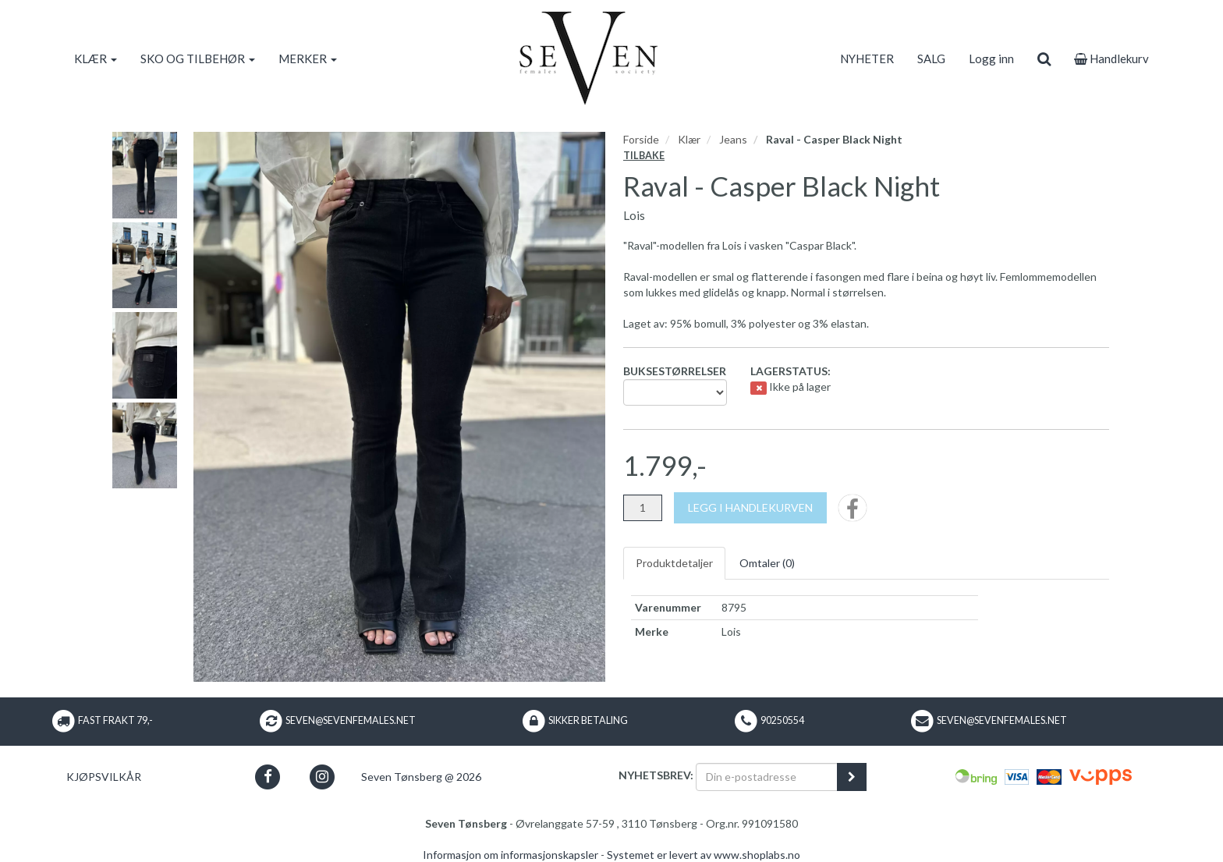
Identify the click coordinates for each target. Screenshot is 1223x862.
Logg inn (991, 58)
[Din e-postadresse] (767, 777)
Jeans (733, 139)
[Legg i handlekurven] (750, 507)
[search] (1044, 58)
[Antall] (642, 508)
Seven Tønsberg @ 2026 (421, 776)
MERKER (307, 58)
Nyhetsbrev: (656, 775)
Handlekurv (1111, 58)
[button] (268, 776)
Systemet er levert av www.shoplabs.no (703, 854)
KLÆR (95, 58)
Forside (641, 139)
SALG (931, 58)
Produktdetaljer (674, 562)
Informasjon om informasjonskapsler (510, 854)
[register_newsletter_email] (852, 777)
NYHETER (867, 58)
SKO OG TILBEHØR (197, 58)
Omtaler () (767, 562)
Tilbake (644, 155)
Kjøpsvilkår (103, 776)
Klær (689, 139)
